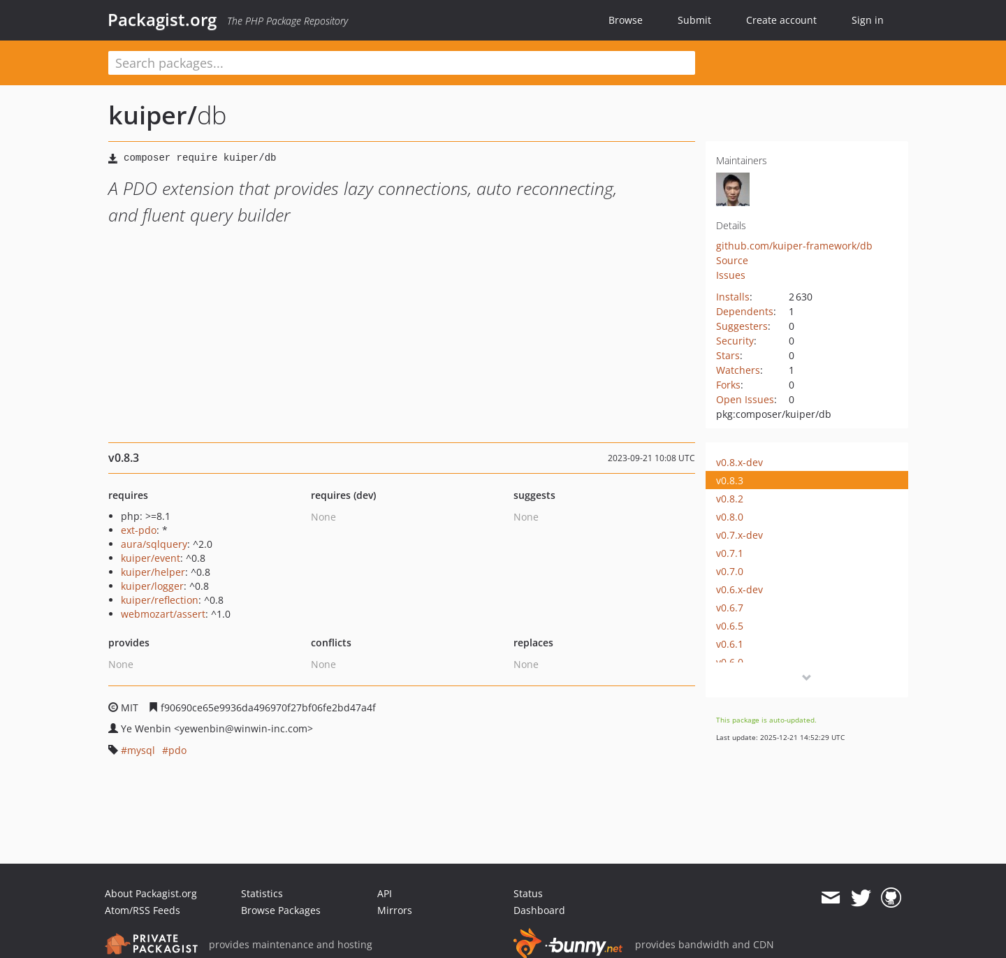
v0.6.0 (729, 662)
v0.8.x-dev (739, 462)
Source (732, 260)
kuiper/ (152, 115)
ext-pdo (138, 530)
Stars (728, 355)
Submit (694, 20)
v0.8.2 (729, 498)
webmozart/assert (163, 613)
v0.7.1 (729, 553)
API (384, 893)
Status (528, 893)
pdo (177, 750)
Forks (728, 384)
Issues (730, 275)
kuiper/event (150, 558)
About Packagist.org (151, 893)
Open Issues (745, 399)
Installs (733, 296)
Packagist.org (162, 19)
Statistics (262, 893)
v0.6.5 (729, 625)
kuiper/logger (152, 586)
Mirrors (394, 910)
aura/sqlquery (154, 544)
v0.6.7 (729, 607)
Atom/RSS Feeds (142, 910)
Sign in (868, 20)
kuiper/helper (153, 572)
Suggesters (742, 326)
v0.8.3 (729, 480)
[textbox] (401, 63)
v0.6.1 (729, 644)
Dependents (744, 311)
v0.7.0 (729, 571)
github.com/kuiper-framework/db (794, 245)
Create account (781, 20)
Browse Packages (281, 910)
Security (735, 340)
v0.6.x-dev (739, 589)
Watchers (738, 370)
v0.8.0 (729, 516)
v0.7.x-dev (739, 535)
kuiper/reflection (159, 600)
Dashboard (539, 910)
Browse (625, 20)
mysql (141, 750)
